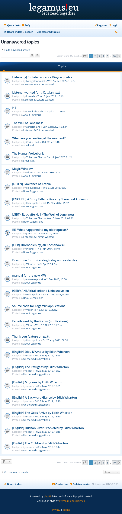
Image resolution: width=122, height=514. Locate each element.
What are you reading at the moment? (39, 138)
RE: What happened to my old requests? (40, 230)
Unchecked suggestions (36, 359)
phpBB (47, 496)
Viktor (29, 172)
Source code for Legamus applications (38, 306)
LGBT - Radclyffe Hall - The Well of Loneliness (43, 214)
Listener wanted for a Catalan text (36, 92)
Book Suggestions (33, 191)
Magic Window (22, 169)
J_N (28, 233)
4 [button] (103, 56)
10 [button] (114, 56)
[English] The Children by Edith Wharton (40, 443)
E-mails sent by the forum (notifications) (40, 321)
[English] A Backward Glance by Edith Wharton (44, 397)
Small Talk (29, 145)
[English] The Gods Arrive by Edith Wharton (42, 413)
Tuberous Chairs (35, 157)
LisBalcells (32, 111)
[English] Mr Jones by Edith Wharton (37, 382)
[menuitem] (25, 25)
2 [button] (95, 56)
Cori (28, 142)
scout (29, 355)
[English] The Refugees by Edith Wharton (40, 367)
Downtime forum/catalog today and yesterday (44, 260)
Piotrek (30, 248)
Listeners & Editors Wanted (38, 84)
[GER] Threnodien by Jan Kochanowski (38, 245)
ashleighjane (33, 126)
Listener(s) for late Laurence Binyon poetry (42, 77)
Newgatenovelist (35, 81)
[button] (85, 56)
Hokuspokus (33, 187)
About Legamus (32, 115)
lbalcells (30, 96)
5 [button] (107, 56)
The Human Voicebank (28, 153)
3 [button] (99, 56)
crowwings (32, 279)
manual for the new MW (29, 275)
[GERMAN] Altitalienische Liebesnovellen (40, 291)
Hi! (14, 108)
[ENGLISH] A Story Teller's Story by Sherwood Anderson (50, 199)
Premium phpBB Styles (72, 501)
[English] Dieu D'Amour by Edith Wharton (41, 352)
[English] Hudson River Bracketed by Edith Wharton (48, 428)
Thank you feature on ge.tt (31, 336)
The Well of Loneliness (27, 123)
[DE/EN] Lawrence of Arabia (31, 184)
